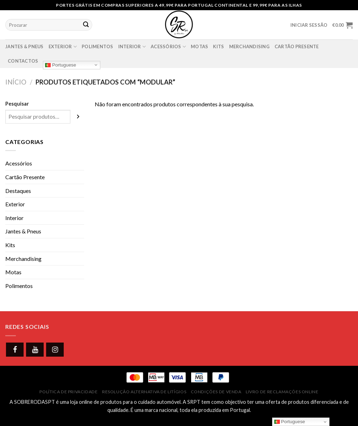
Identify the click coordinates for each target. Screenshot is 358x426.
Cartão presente (297, 46)
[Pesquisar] (78, 117)
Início (15, 82)
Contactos (23, 61)
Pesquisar (17, 104)
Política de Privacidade (68, 391)
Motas (199, 46)
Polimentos (97, 46)
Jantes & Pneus (24, 46)
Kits (218, 46)
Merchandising (249, 46)
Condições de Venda (216, 391)
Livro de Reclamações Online (282, 391)
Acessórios (168, 46)
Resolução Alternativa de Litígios (144, 391)
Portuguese (60, 65)
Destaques (18, 190)
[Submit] (86, 25)
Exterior (63, 46)
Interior (132, 46)
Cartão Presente (25, 177)
